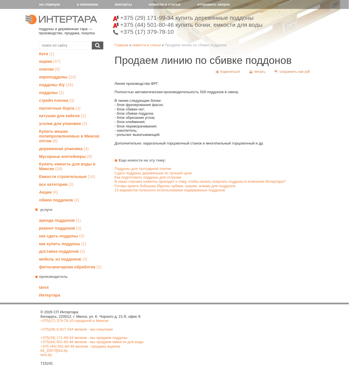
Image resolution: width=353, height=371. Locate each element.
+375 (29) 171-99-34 (183, 18)
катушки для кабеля (62, 116)
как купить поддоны (62, 244)
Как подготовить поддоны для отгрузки (147, 177)
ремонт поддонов (60, 228)
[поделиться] (227, 72)
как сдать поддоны (61, 236)
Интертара (49, 295)
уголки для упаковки (63, 123)
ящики (49, 61)
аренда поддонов (60, 220)
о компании (87, 4)
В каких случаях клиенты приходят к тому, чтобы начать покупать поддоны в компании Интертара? (199, 181)
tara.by (46, 355)
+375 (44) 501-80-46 (188, 24)
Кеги (46, 54)
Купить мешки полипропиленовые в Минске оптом (69, 136)
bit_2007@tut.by (54, 350)
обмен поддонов (59, 200)
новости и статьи (165, 4)
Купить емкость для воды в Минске (67, 166)
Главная (121, 45)
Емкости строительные (67, 176)
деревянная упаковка (64, 148)
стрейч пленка (57, 100)
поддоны (51, 92)
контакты (123, 4)
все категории (56, 184)
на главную (49, 4)
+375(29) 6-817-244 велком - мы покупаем (76, 329)
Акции (48, 192)
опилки (49, 69)
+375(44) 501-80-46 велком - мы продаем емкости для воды (91, 342)
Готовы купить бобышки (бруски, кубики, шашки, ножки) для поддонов (174, 186)
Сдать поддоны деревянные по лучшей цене (153, 173)
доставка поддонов (62, 251)
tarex (44, 287)
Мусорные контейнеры (65, 156)
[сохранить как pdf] (292, 72)
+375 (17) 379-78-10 (143, 31)
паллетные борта (59, 108)
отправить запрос (213, 4)
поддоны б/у (56, 85)
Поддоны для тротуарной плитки (142, 169)
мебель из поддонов (63, 259)
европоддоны (57, 77)
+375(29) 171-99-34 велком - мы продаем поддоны (84, 338)
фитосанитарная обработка (70, 267)
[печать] (257, 72)
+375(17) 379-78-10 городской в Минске (74, 321)
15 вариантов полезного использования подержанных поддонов (169, 190)
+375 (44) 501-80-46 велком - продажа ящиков (80, 346)
